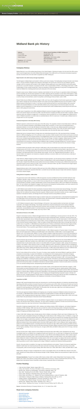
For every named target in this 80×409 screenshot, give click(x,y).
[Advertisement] (47, 29)
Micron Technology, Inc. (24, 396)
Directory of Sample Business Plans (26, 407)
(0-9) (20, 13)
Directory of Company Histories (43, 407)
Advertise (60, 407)
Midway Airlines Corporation (25, 398)
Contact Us (54, 407)
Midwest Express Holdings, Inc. (26, 401)
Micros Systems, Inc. (24, 395)
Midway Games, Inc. (24, 399)
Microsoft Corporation (24, 393)
